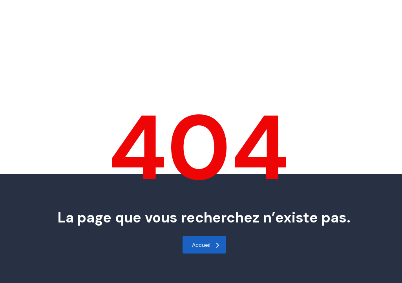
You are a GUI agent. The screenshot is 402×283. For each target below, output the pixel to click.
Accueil (205, 244)
